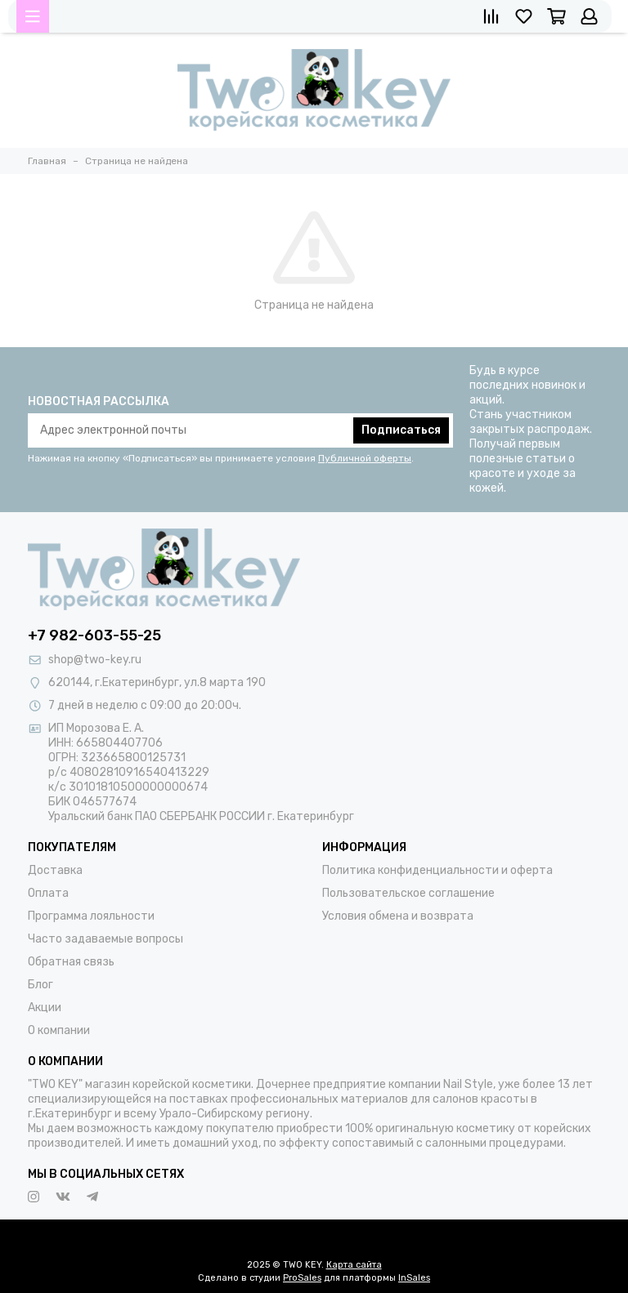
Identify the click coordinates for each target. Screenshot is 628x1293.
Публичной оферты (364, 458)
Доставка (55, 870)
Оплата (48, 893)
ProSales (302, 1278)
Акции (44, 1007)
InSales (414, 1278)
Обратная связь (71, 962)
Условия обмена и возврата (397, 916)
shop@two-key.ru (94, 660)
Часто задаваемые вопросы (105, 939)
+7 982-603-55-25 (94, 635)
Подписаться (401, 430)
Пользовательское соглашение (408, 893)
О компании (59, 1030)
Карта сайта (354, 1265)
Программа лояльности (91, 916)
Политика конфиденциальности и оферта (437, 870)
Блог (40, 985)
